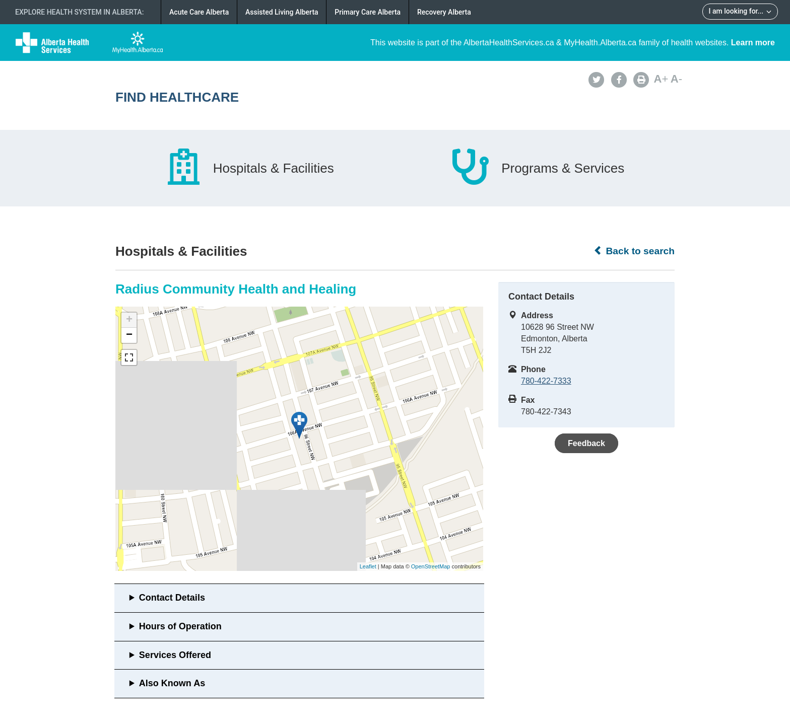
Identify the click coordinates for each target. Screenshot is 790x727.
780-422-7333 (546, 381)
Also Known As (172, 683)
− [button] (129, 335)
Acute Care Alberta (199, 12)
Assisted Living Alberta (281, 12)
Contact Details (172, 598)
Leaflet (368, 566)
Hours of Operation (180, 626)
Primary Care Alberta (368, 12)
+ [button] (129, 320)
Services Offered (175, 655)
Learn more (753, 42)
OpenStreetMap (430, 566)
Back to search (634, 250)
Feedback (586, 443)
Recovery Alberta (444, 12)
